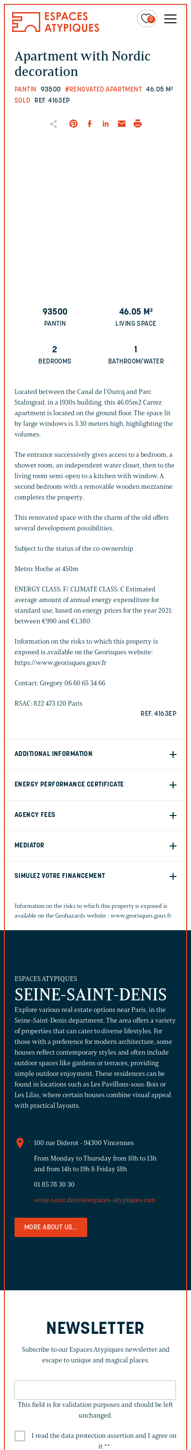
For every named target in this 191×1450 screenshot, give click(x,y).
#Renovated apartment (103, 89)
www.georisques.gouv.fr (141, 915)
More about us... (51, 1227)
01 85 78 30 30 (54, 1184)
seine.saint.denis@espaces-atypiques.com (95, 1200)
